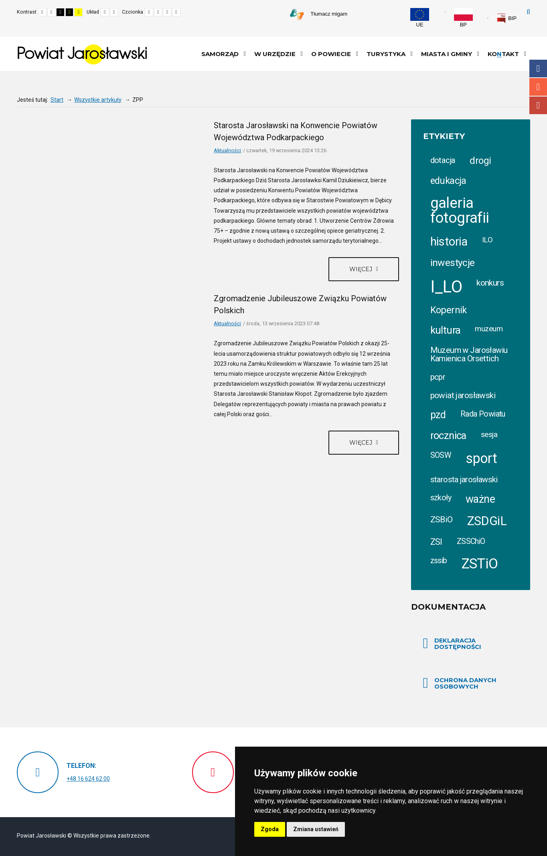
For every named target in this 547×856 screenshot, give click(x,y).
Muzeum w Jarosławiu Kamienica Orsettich (469, 354)
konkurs (490, 283)
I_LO (446, 286)
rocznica (448, 435)
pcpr (438, 377)
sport (481, 458)
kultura (445, 330)
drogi (480, 160)
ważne (480, 499)
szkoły (441, 497)
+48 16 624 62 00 (88, 778)
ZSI (436, 542)
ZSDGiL (487, 521)
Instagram (538, 87)
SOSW (441, 455)
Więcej (361, 269)
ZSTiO (480, 564)
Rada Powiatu (482, 414)
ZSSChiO (471, 541)
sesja (489, 434)
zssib (438, 560)
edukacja (448, 180)
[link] (506, 18)
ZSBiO (441, 519)
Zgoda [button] (270, 829)
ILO (487, 239)
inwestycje (452, 262)
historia (449, 241)
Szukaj (528, 12)
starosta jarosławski (464, 479)
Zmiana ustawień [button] (315, 829)
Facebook (538, 68)
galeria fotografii (459, 210)
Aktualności (227, 150)
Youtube (538, 105)
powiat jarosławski (463, 395)
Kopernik (448, 310)
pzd (438, 415)
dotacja (443, 160)
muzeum (488, 328)
